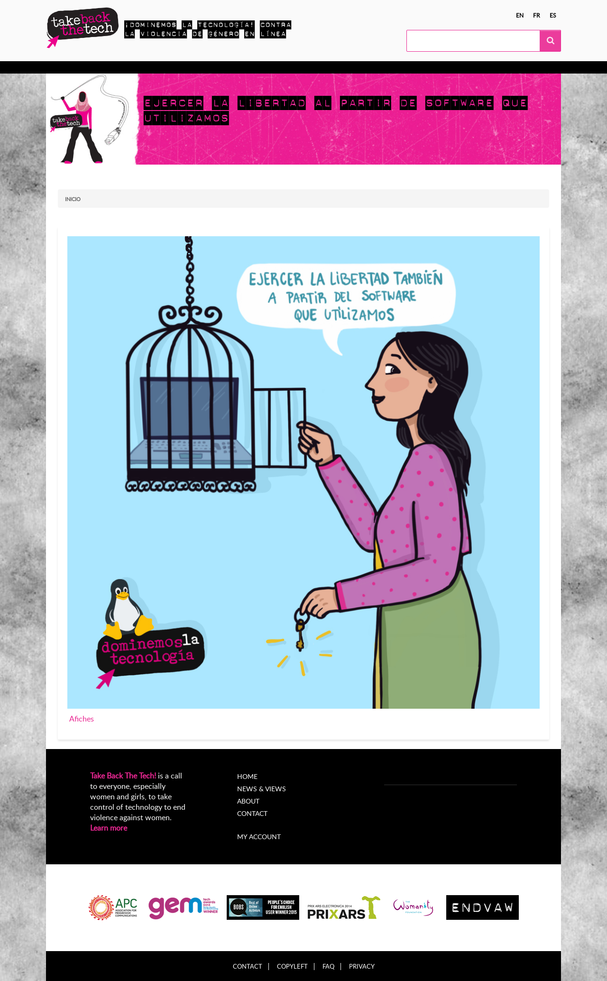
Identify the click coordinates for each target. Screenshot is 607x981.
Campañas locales (181, 67)
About (248, 800)
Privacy (362, 966)
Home (247, 776)
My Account (367, 67)
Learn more (108, 828)
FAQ (328, 966)
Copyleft (292, 966)
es (553, 15)
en (520, 15)
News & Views (261, 788)
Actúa (129, 67)
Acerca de (318, 67)
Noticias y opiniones (256, 67)
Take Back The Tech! (123, 775)
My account (259, 836)
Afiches (81, 718)
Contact (252, 813)
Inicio (73, 199)
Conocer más (86, 67)
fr (536, 15)
